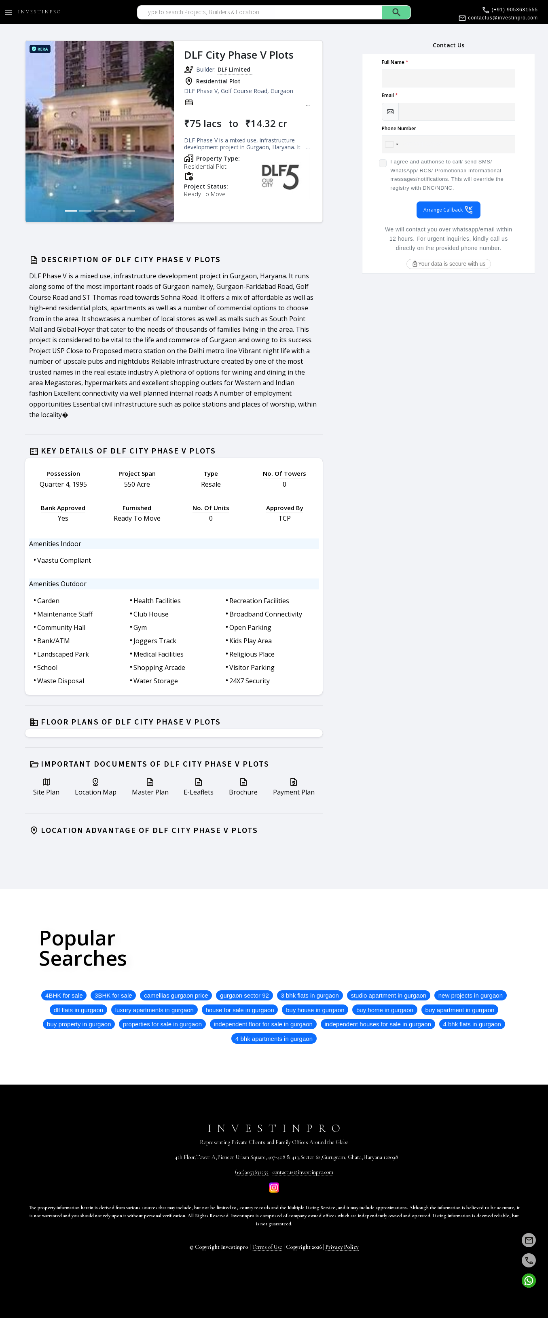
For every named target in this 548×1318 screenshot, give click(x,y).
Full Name (395, 62)
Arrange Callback (448, 210)
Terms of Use (267, 1247)
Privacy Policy (342, 1247)
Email (390, 95)
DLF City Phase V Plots (239, 54)
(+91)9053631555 (252, 1172)
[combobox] (391, 144)
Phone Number (399, 128)
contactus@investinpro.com (303, 1172)
